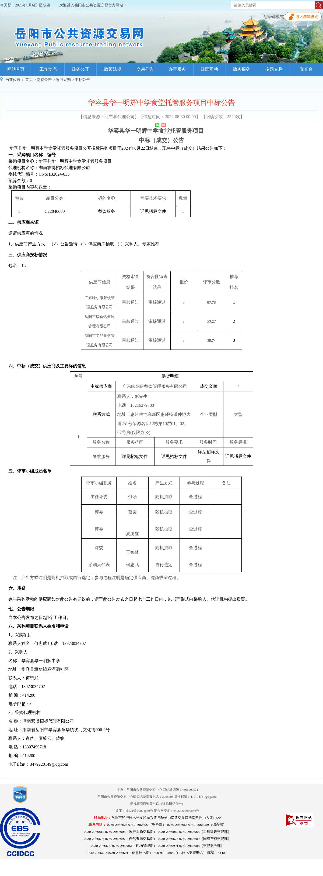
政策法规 (112, 69)
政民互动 (209, 69)
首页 (29, 80)
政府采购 (63, 80)
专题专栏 (274, 69)
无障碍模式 (273, 16)
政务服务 (241, 69)
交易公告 (145, 69)
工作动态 (48, 69)
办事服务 (177, 69)
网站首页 (15, 69)
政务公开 (80, 69)
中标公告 (82, 80)
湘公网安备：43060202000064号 (176, 811)
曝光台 (306, 69)
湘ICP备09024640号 (139, 811)
